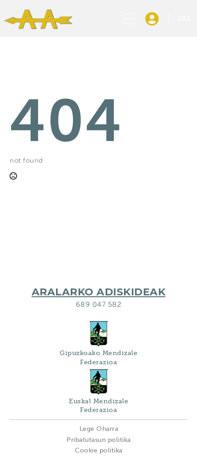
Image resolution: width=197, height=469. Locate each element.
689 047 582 (99, 304)
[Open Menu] (129, 18)
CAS (184, 19)
